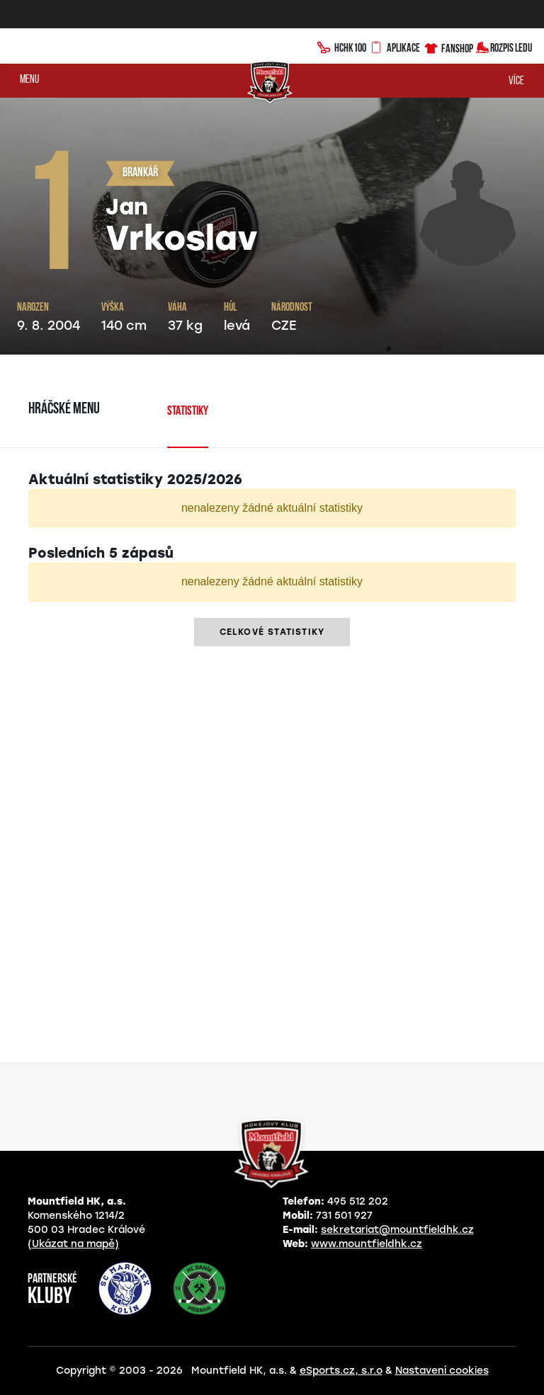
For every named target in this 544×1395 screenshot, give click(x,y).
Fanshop (448, 46)
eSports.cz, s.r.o (341, 1371)
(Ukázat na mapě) (73, 1244)
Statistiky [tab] (187, 411)
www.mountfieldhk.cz (366, 1244)
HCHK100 (341, 46)
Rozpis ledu (504, 46)
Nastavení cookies (442, 1371)
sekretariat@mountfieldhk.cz (397, 1230)
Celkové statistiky (272, 632)
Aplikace (394, 46)
